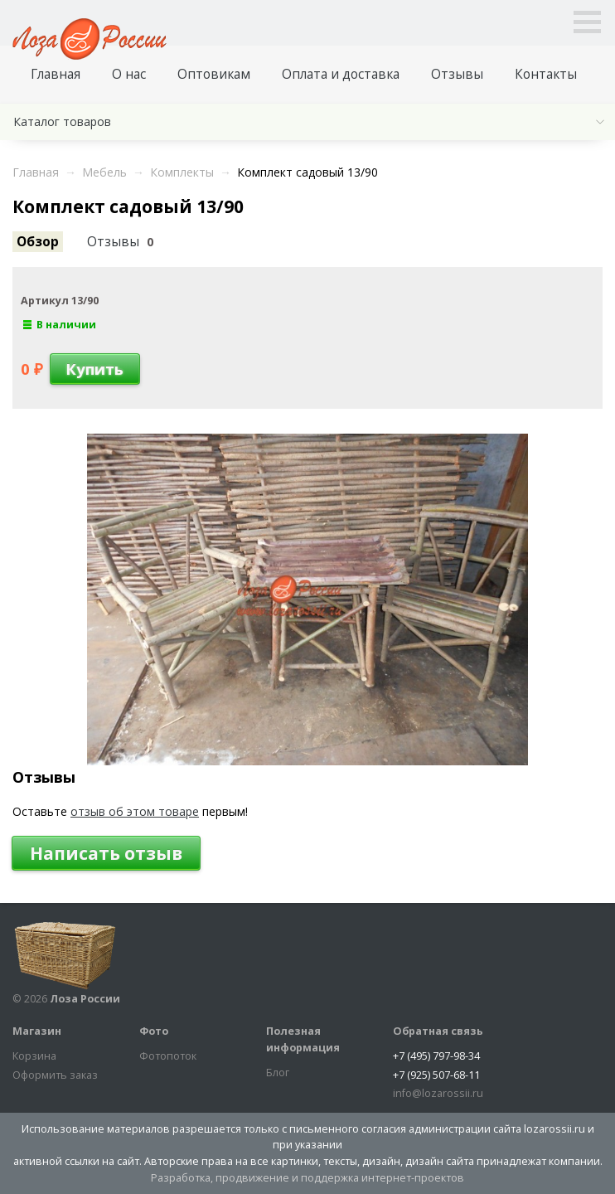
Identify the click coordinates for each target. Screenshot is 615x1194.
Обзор (38, 241)
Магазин (36, 1031)
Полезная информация (303, 1039)
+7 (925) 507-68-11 (436, 1075)
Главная (55, 74)
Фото (153, 1031)
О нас (129, 74)
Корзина (34, 1056)
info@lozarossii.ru (438, 1093)
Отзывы (457, 74)
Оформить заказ (55, 1075)
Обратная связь (438, 1031)
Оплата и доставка (341, 74)
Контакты (546, 74)
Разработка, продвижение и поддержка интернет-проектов (307, 1178)
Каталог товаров (62, 121)
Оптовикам (213, 74)
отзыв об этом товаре (134, 811)
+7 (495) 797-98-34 (436, 1056)
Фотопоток (167, 1056)
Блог (277, 1072)
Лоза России (85, 999)
